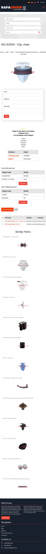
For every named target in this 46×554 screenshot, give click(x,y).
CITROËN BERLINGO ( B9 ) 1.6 (12, 224)
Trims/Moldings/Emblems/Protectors (26, 52)
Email (5, 92)
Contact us (4, 535)
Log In (42, 2)
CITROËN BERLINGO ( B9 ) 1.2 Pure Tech (15, 221)
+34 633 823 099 (8, 543)
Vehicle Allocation (7, 209)
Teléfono (6, 99)
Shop (6, 52)
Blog (2, 528)
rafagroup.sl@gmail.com (10, 547)
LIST (16, 209)
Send (6, 116)
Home (2, 52)
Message (6, 106)
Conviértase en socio (6, 533)
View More (23, 183)
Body (11, 52)
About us (3, 530)
